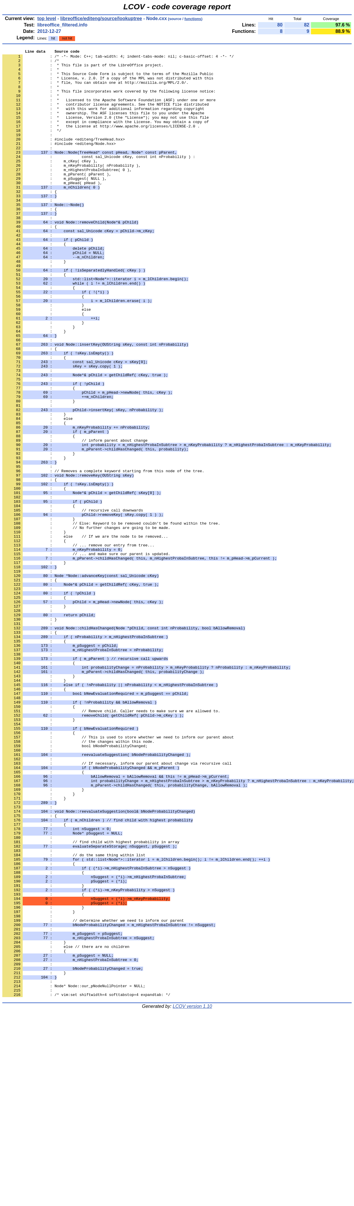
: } (29, 733)
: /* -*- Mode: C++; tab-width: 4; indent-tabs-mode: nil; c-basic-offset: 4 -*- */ (118, 58)
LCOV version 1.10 (192, 1195)
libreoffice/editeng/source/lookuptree (101, 18)
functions (192, 19)
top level (46, 18)
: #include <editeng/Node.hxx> (59, 162)
